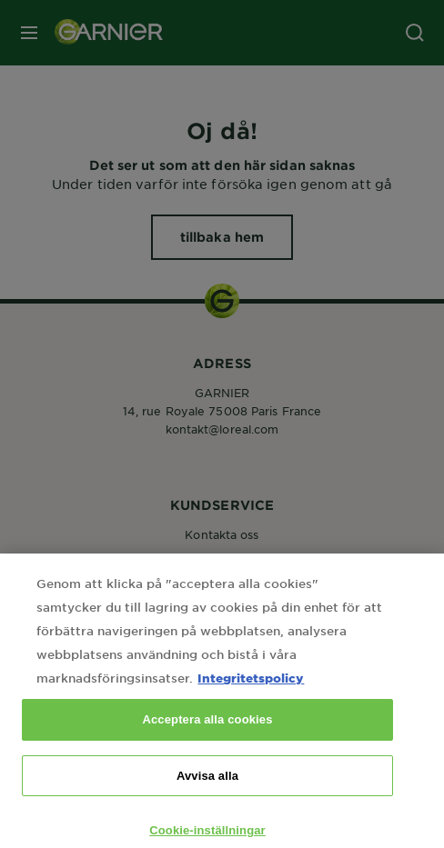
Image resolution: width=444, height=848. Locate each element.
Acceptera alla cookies (207, 737)
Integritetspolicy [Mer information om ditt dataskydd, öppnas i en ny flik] (250, 695)
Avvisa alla (207, 794)
